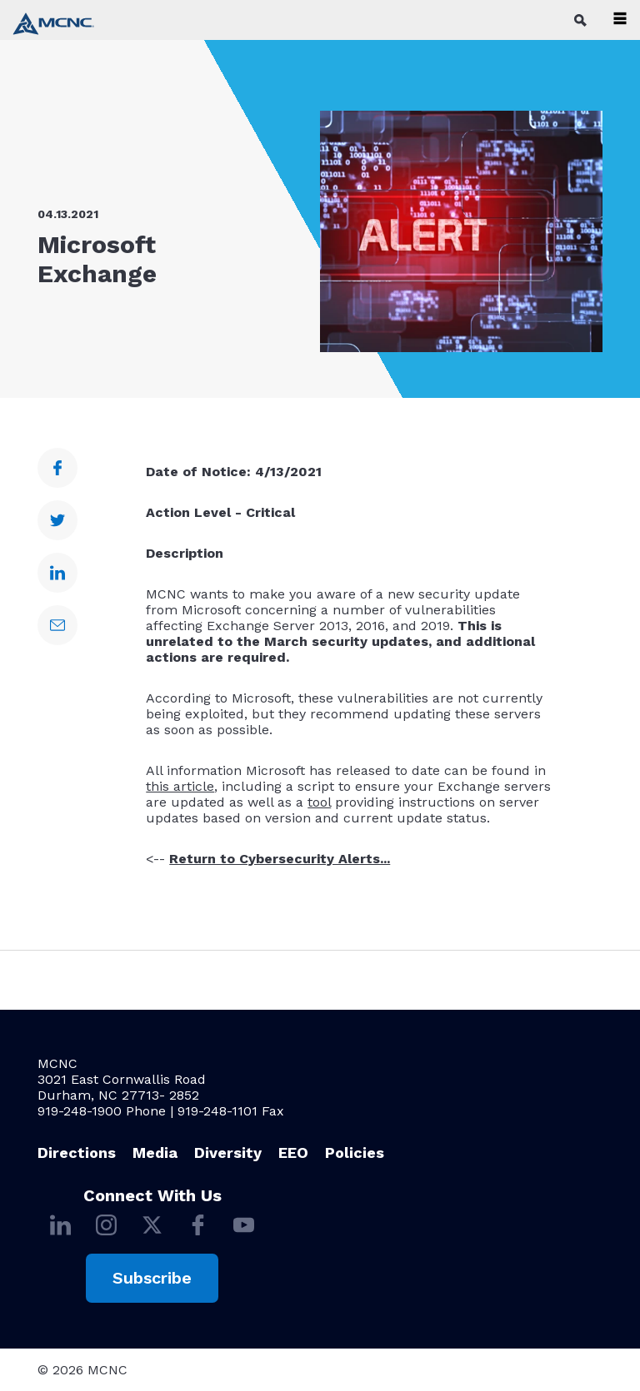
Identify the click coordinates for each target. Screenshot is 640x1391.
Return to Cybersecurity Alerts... (279, 859)
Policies (354, 1152)
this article (180, 786)
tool (319, 802)
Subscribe (152, 1278)
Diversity (228, 1152)
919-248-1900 (80, 1111)
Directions (77, 1152)
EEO (293, 1152)
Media (155, 1152)
